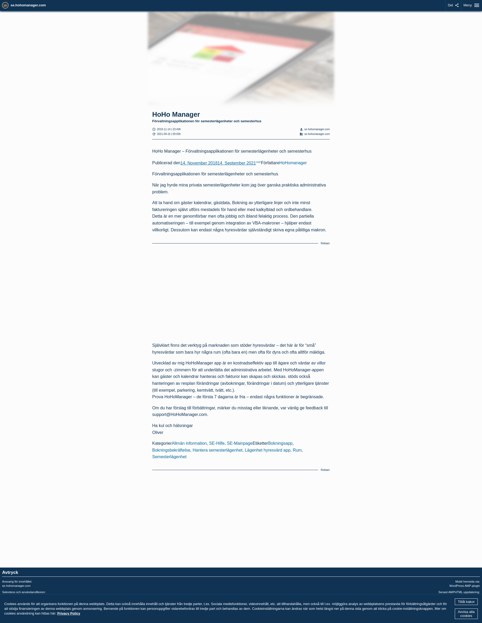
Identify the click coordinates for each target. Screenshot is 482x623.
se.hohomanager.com (28, 5)
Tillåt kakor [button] (466, 602)
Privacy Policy (68, 613)
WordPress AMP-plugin (464, 585)
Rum (297, 450)
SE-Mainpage (240, 443)
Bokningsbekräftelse (171, 450)
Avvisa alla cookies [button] (466, 614)
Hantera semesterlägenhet (218, 450)
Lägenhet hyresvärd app (267, 450)
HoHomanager (293, 163)
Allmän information (189, 443)
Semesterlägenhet (169, 457)
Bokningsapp (280, 443)
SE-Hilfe (217, 443)
